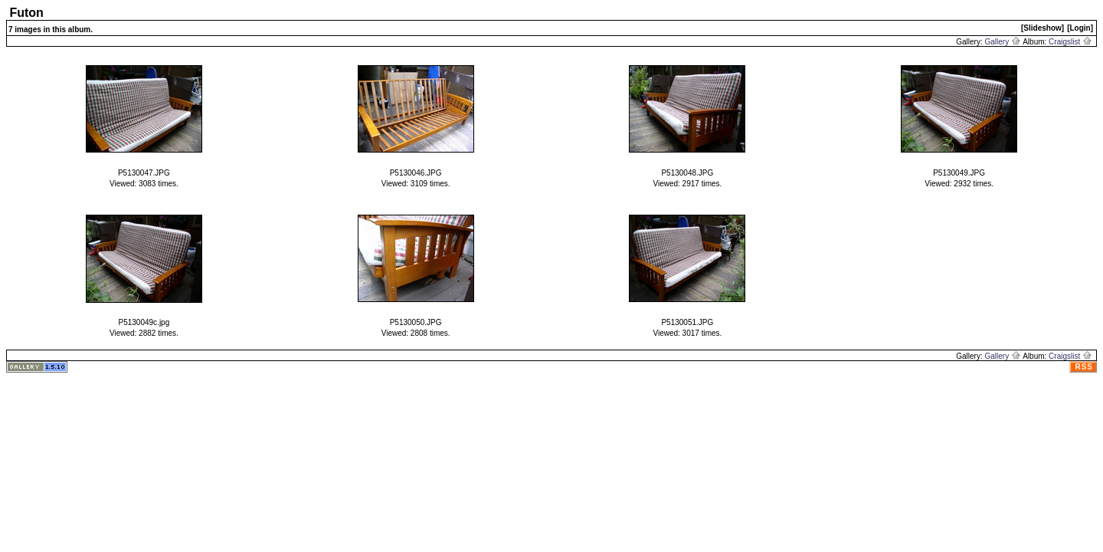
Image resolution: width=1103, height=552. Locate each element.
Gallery (1003, 42)
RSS (1084, 367)
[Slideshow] (1042, 28)
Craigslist (1070, 42)
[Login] (1080, 28)
